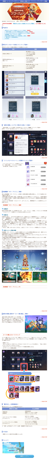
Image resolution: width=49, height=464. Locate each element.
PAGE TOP (44, 41)
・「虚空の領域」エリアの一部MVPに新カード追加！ (16, 31)
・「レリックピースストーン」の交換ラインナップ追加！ (17, 33)
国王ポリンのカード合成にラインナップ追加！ (24, 23)
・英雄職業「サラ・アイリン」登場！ (12, 34)
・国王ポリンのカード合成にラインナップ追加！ (15, 30)
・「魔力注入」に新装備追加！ (11, 37)
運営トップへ (24, 456)
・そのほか (6, 38)
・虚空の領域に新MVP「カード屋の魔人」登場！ (15, 35)
